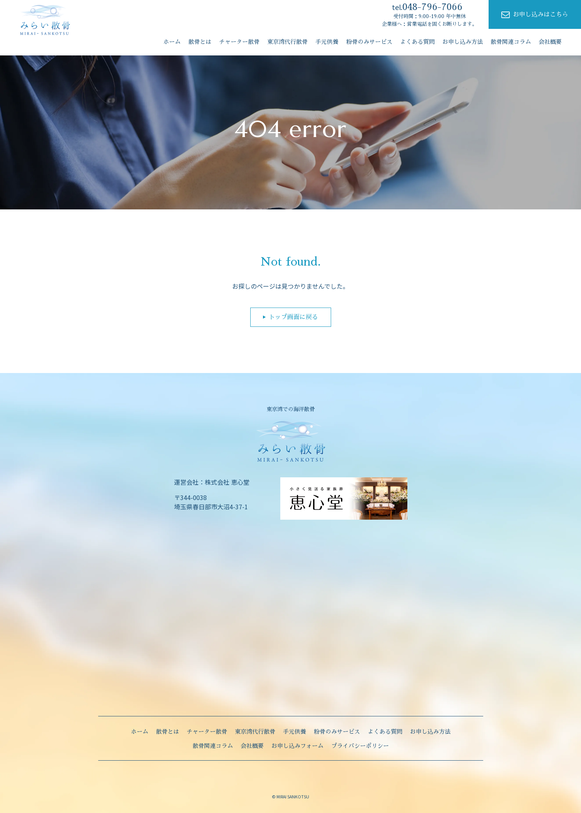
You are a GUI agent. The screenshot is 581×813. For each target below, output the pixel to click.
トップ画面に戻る (293, 317)
